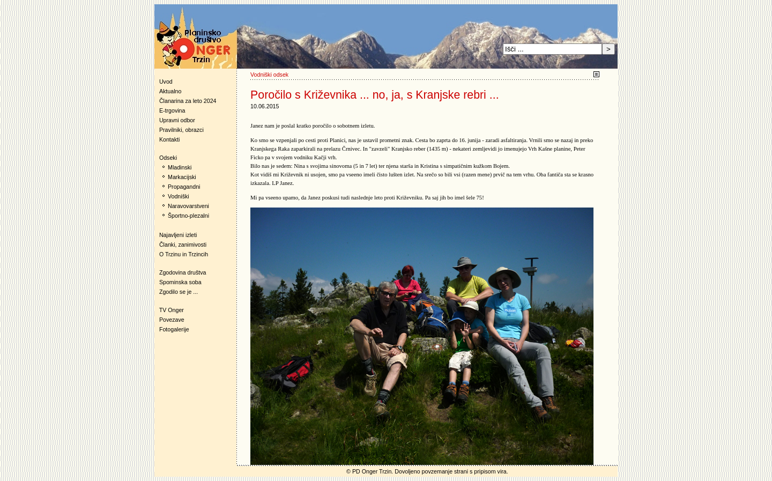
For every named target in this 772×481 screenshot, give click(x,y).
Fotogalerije (174, 329)
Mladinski (179, 167)
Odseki (165, 157)
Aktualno (170, 91)
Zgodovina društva (180, 272)
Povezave (171, 319)
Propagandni (184, 186)
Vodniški (178, 196)
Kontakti (169, 139)
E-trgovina (172, 110)
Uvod (166, 81)
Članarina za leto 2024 (188, 101)
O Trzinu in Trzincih (183, 254)
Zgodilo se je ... (178, 291)
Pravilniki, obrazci (181, 130)
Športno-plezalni (188, 215)
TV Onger (169, 310)
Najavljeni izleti (178, 235)
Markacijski (182, 177)
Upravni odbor (177, 120)
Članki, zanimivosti (182, 244)
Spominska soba (180, 282)
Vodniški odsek (269, 74)
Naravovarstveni (188, 206)
